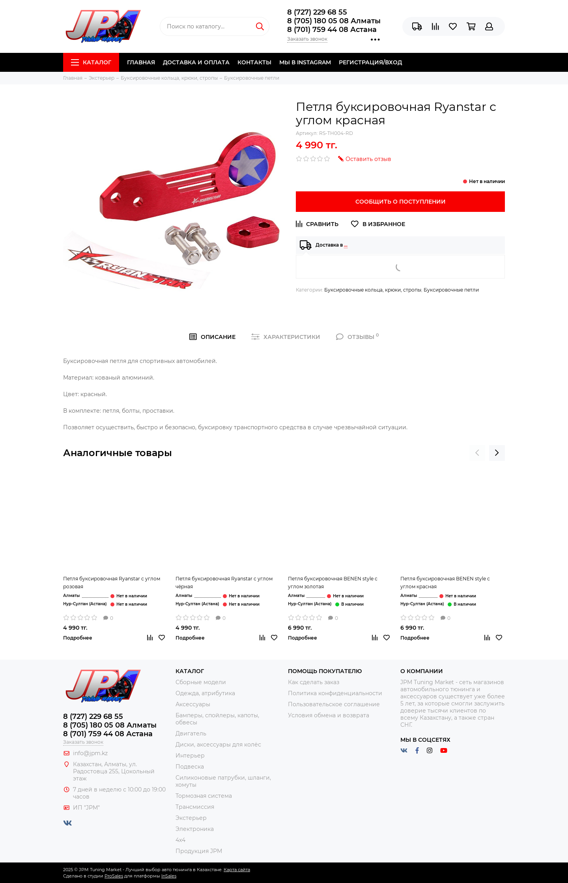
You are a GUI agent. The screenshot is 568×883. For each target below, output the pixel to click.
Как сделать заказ (313, 682)
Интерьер (190, 755)
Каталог (91, 62)
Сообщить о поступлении (400, 201)
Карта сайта (237, 869)
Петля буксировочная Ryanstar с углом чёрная (224, 582)
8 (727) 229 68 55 (317, 12)
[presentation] (477, 453)
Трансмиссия (195, 806)
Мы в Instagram (305, 62)
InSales (168, 876)
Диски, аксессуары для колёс (218, 744)
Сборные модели (201, 682)
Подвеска (190, 766)
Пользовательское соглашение (334, 704)
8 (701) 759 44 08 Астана (332, 29)
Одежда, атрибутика (205, 693)
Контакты (254, 62)
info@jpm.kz (90, 753)
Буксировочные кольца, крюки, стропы (372, 290)
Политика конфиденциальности (335, 693)
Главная (141, 62)
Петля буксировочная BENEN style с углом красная (445, 582)
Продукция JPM (199, 851)
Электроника (195, 828)
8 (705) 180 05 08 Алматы (334, 21)
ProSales (114, 876)
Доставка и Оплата (196, 62)
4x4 (180, 840)
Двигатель (191, 733)
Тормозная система (204, 795)
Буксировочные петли (451, 290)
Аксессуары (193, 704)
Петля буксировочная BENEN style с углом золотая (332, 582)
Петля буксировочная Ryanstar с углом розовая (111, 582)
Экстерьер (191, 817)
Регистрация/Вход (370, 62)
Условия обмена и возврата (328, 715)
